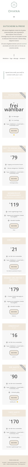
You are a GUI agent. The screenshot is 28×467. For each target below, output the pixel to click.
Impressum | (23, 462)
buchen (14, 226)
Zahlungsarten (21, 464)
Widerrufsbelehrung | (12, 464)
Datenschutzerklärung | (13, 462)
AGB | (4, 464)
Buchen (14, 131)
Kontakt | (4, 462)
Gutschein (24, 44)
